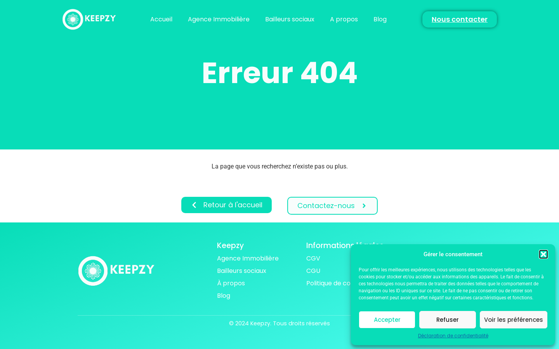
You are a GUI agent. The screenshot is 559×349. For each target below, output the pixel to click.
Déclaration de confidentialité (453, 335)
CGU (313, 270)
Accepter (387, 320)
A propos (344, 19)
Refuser (447, 320)
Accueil (161, 19)
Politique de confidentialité (346, 283)
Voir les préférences (513, 320)
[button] (543, 254)
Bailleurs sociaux (289, 19)
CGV (313, 258)
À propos (231, 283)
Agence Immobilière (219, 19)
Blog (380, 19)
